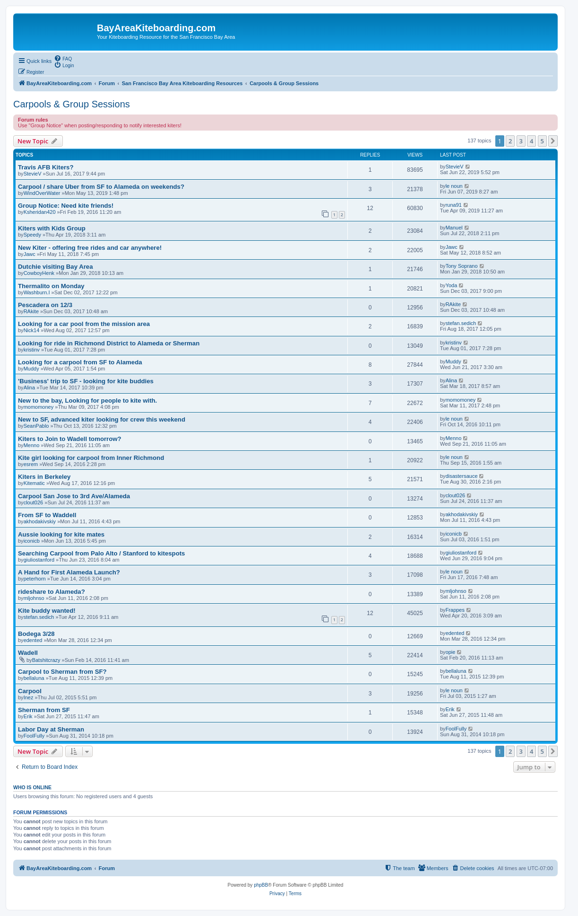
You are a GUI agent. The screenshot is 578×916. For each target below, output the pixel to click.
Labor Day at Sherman (51, 729)
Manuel (454, 227)
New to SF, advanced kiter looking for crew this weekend (101, 419)
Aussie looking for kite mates (61, 534)
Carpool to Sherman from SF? (62, 671)
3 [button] (521, 141)
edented (33, 640)
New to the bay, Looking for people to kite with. (87, 400)
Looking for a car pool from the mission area (84, 323)
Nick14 (32, 330)
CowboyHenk (39, 273)
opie (451, 652)
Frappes (455, 610)
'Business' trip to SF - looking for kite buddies (86, 381)
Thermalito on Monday (51, 286)
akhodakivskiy (40, 521)
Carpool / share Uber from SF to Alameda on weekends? (101, 186)
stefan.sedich (461, 323)
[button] (553, 141)
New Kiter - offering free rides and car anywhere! (90, 247)
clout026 (33, 502)
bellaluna (34, 678)
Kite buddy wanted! (47, 610)
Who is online (32, 787)
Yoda (451, 285)
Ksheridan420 (40, 212)
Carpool (30, 691)
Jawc (29, 254)
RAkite (31, 311)
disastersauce (462, 476)
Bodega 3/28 (36, 633)
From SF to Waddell (47, 515)
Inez (29, 697)
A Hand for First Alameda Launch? (69, 572)
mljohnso (34, 598)
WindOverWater (42, 193)
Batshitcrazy (46, 660)
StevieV (33, 173)
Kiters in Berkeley (44, 476)
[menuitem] (63, 58)
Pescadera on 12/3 (45, 304)
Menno (32, 445)
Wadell (28, 652)
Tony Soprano (462, 266)
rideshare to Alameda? (51, 591)
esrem (31, 464)
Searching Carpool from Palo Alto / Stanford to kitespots (101, 553)
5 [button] (542, 141)
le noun (454, 186)
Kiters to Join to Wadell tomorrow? (69, 438)
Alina (29, 387)
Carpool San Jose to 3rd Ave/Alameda (74, 496)
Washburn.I (37, 292)
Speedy (32, 235)
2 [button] (510, 141)
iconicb (32, 541)
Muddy (31, 368)
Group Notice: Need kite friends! (65, 205)
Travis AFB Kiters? (46, 167)
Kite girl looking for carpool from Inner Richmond (91, 457)
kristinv (32, 349)
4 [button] (531, 141)
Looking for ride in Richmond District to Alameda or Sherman (108, 343)
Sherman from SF (44, 709)
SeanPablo (36, 426)
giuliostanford (39, 560)
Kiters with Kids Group (52, 228)
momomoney (39, 407)
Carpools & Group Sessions (71, 104)
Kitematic (34, 483)
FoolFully (34, 736)
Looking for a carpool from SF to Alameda (80, 362)
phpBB (261, 885)
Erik (28, 716)
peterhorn (35, 578)
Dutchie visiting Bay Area (55, 266)
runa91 (454, 205)
